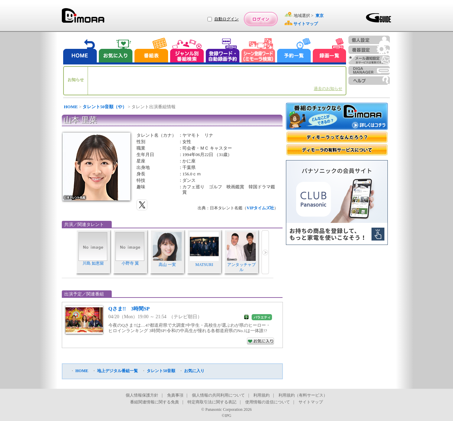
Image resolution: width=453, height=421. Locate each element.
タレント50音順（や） (105, 106)
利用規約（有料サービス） (302, 395)
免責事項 (175, 395)
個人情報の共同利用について (218, 395)
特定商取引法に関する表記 (211, 402)
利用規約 (261, 395)
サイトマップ (310, 402)
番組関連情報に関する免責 (154, 402)
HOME (71, 106)
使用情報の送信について (267, 402)
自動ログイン (226, 19)
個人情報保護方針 (142, 395)
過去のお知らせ (328, 88)
